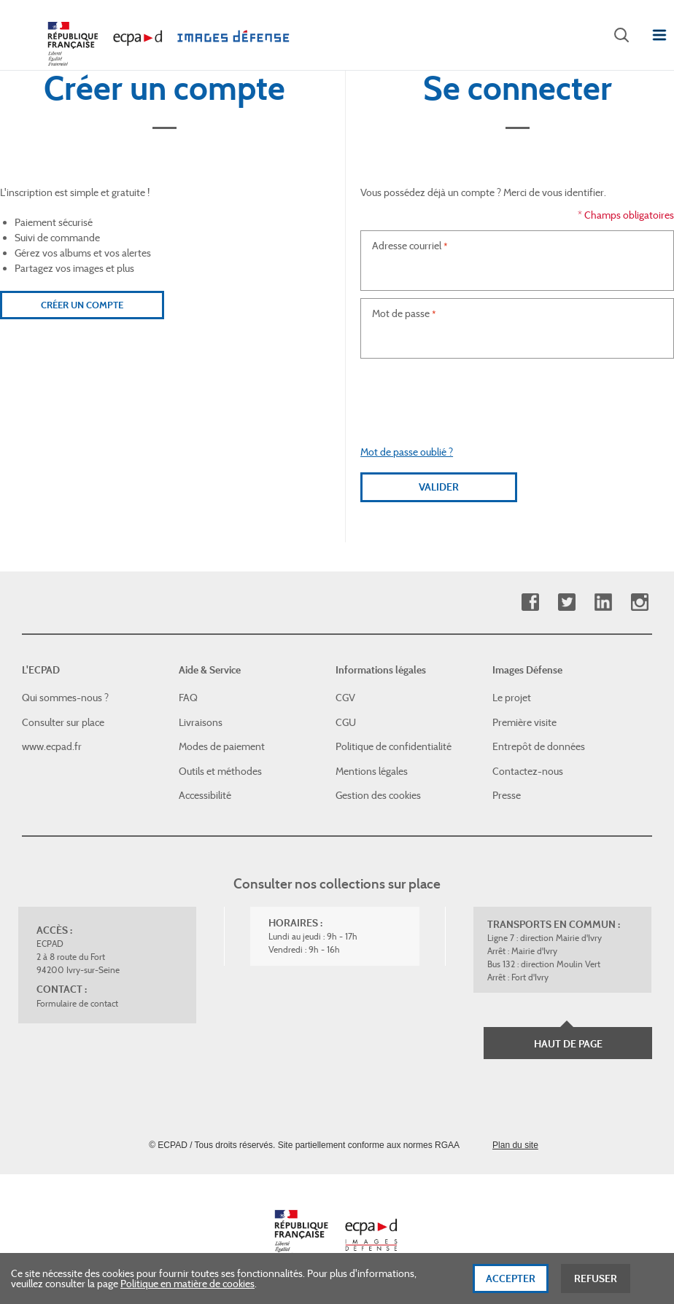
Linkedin (603, 602)
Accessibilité (205, 795)
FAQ (188, 697)
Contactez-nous (527, 771)
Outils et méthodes (220, 771)
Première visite (524, 722)
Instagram (639, 602)
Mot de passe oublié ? (406, 451)
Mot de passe (401, 313)
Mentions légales (372, 771)
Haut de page (568, 1043)
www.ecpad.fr (52, 746)
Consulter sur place (63, 722)
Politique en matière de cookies (187, 1283)
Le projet (511, 697)
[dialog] (337, 1278)
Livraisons (200, 722)
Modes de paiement (222, 746)
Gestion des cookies (378, 795)
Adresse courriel (406, 245)
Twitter (566, 602)
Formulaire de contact (77, 1003)
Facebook (530, 602)
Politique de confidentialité (394, 746)
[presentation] (517, 394)
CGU (346, 722)
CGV (345, 697)
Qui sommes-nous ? (65, 697)
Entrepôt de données (538, 746)
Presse (506, 795)
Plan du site (515, 1145)
